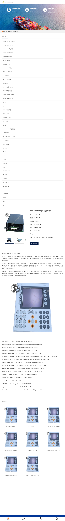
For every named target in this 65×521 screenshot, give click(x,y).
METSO (5, 201)
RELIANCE (6, 182)
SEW (4, 102)
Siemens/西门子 (7, 83)
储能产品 (5, 197)
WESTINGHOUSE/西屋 (9, 136)
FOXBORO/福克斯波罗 (9, 41)
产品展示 (9, 31)
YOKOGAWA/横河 (8, 56)
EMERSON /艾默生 (8, 49)
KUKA (4, 159)
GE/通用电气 (6, 75)
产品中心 (24, 518)
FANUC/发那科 (7, 110)
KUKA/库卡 (6, 113)
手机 (41, 518)
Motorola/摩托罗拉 (8, 87)
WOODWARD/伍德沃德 (9, 129)
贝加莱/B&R (15, 31)
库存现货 (5, 125)
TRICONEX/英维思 (8, 45)
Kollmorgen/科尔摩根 (8, 94)
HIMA (4, 167)
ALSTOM (5, 194)
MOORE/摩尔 (6, 60)
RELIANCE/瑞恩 (7, 68)
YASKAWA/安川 (7, 117)
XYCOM (5, 148)
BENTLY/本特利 (7, 79)
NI (3, 205)
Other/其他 (6, 140)
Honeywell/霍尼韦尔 (8, 52)
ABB (4, 106)
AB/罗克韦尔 (6, 64)
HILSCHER (6, 190)
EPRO (4, 152)
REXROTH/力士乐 (8, 98)
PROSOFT (6, 121)
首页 (4, 31)
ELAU (4, 155)
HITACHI (5, 163)
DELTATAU (6, 186)
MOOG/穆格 (6, 133)
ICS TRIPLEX (6, 178)
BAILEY (5, 174)
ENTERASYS (6, 171)
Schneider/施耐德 (7, 72)
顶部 (57, 518)
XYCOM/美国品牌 (7, 91)
